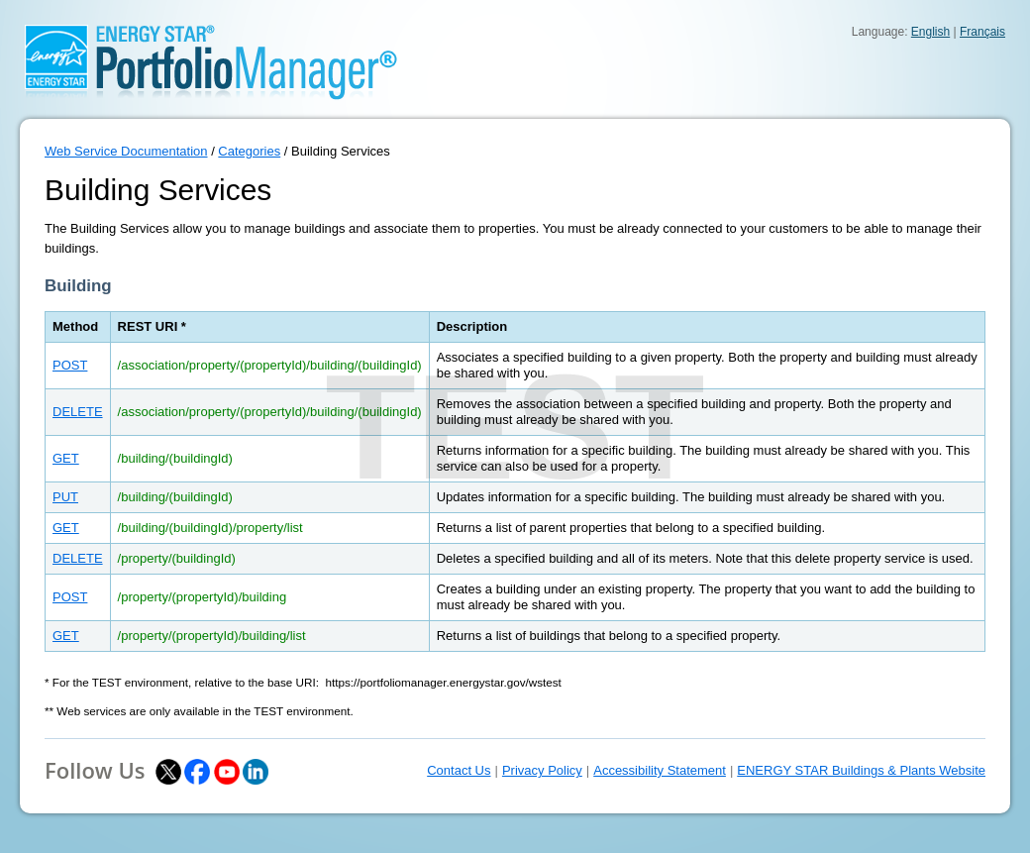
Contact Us (458, 770)
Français (982, 32)
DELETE (77, 411)
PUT (65, 496)
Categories (249, 151)
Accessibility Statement (659, 770)
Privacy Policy (542, 770)
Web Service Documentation (126, 151)
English (930, 32)
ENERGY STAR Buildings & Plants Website (861, 770)
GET (65, 458)
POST (69, 365)
